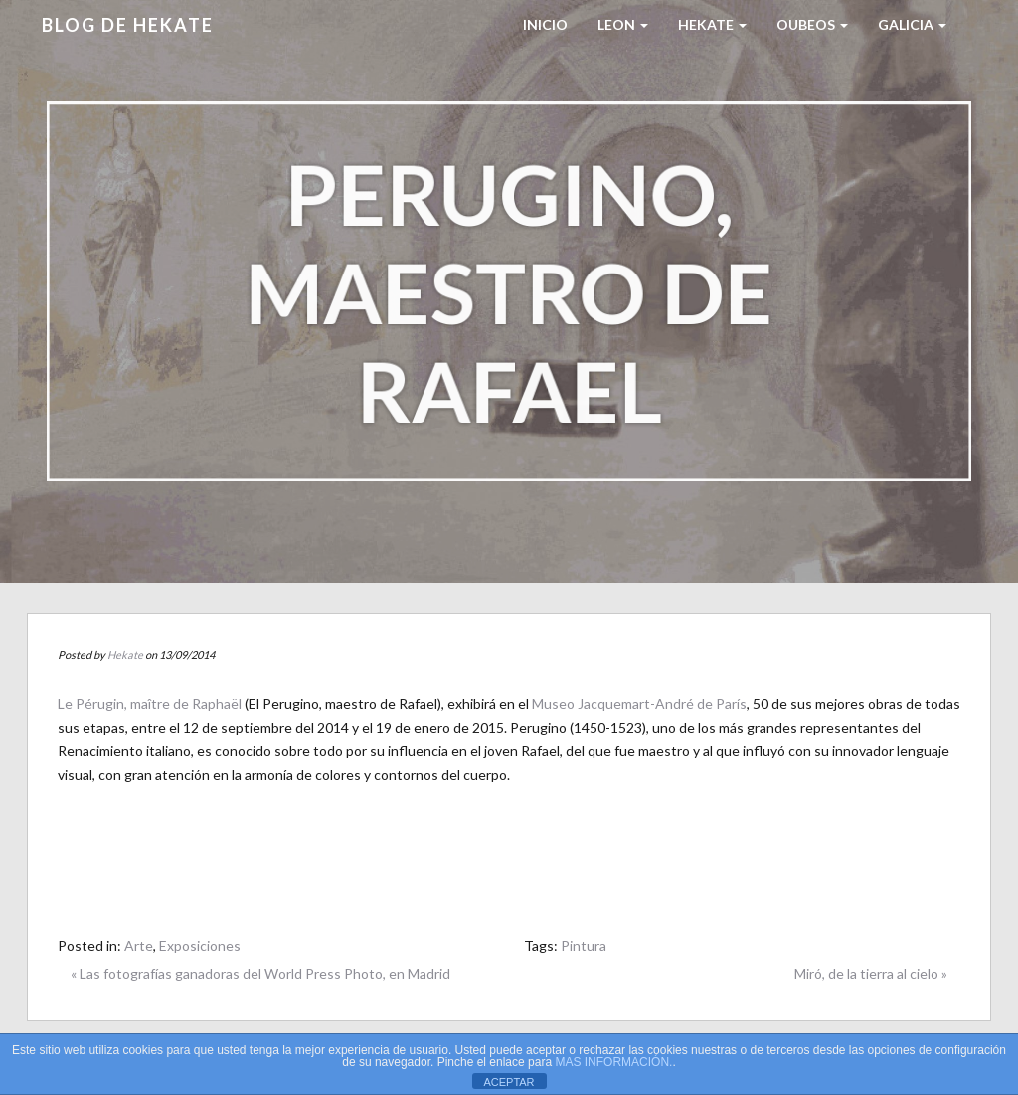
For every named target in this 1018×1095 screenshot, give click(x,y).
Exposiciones (200, 945)
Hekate (125, 654)
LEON (622, 24)
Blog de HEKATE (128, 25)
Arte (138, 945)
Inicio (545, 24)
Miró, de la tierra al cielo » (870, 973)
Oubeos (812, 24)
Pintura (583, 945)
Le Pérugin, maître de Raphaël (150, 703)
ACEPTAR (508, 1082)
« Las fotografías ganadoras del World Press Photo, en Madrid (260, 973)
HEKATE (712, 24)
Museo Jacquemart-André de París (639, 703)
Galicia (912, 24)
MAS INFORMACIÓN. (613, 1062)
